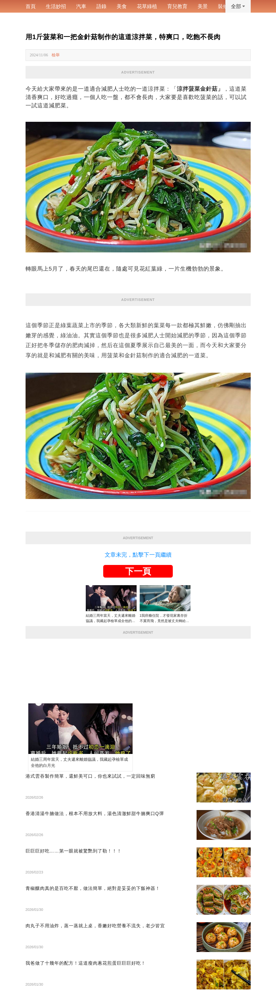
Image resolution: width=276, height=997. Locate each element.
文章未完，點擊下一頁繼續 (138, 555)
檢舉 (56, 55)
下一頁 (138, 571)
